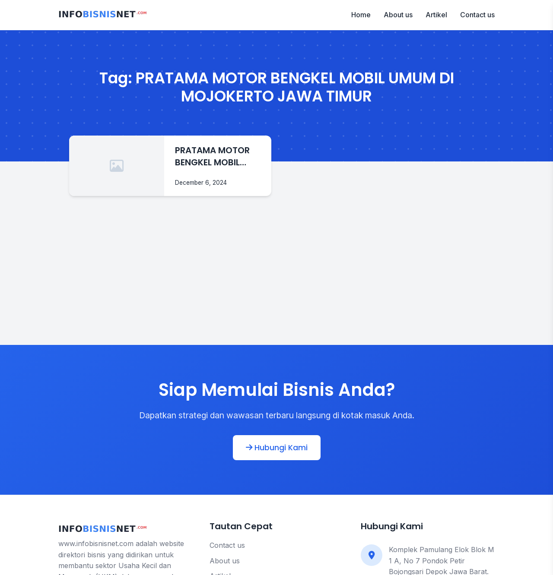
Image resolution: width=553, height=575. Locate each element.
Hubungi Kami (277, 447)
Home (361, 14)
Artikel (436, 14)
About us (398, 14)
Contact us (477, 14)
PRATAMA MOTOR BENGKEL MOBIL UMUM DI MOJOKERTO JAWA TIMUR (216, 156)
